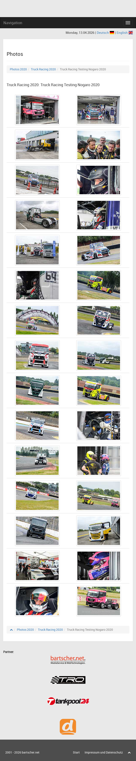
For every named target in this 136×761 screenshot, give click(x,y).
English (125, 32)
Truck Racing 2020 (43, 69)
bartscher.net (30, 752)
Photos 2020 (18, 69)
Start (76, 752)
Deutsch (106, 32)
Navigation (12, 22)
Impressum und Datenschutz (104, 752)
